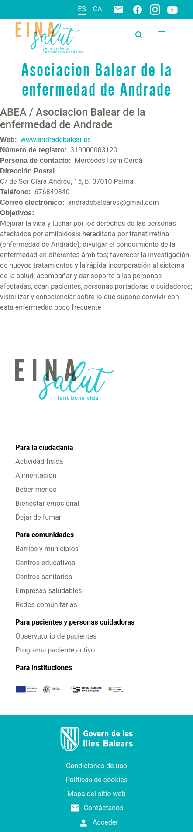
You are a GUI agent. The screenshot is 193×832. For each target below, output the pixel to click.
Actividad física (39, 461)
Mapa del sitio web (96, 794)
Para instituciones (43, 667)
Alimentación (35, 475)
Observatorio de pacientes (55, 636)
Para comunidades (44, 535)
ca (97, 9)
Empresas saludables (48, 591)
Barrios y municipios (46, 549)
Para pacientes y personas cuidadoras (74, 622)
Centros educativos (45, 563)
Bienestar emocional (47, 503)
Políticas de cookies (96, 780)
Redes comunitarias (46, 605)
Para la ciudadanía (44, 447)
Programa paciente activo (55, 650)
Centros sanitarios (43, 577)
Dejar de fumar (38, 517)
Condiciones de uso (96, 766)
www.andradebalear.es (56, 139)
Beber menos (35, 489)
